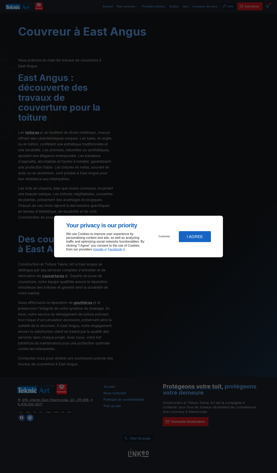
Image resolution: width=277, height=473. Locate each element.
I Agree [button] (195, 236)
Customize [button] (164, 236)
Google (98, 249)
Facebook (115, 249)
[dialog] (138, 236)
